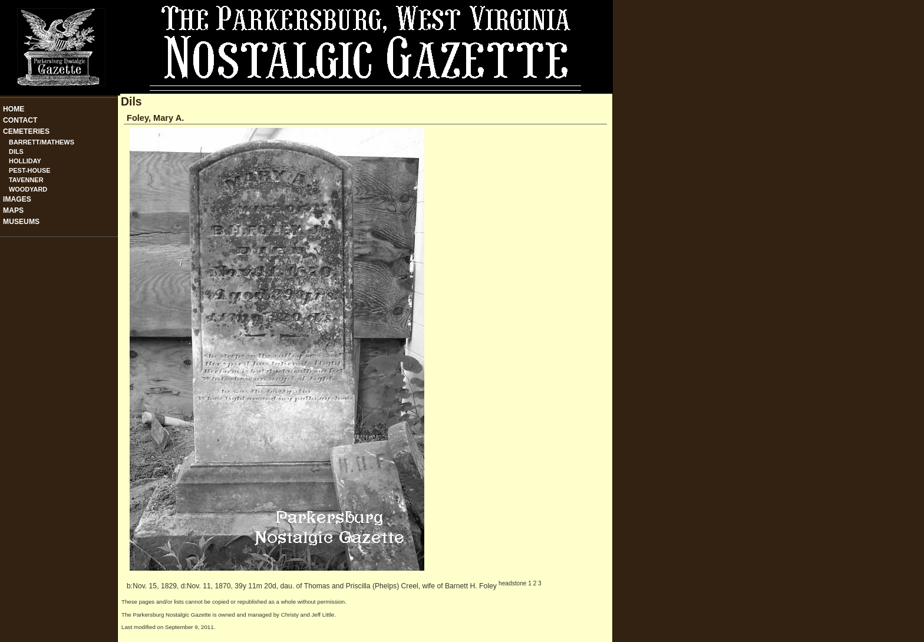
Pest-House (30, 170)
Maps (13, 210)
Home (13, 109)
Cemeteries (26, 131)
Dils (16, 151)
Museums (21, 222)
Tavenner (26, 179)
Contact (20, 120)
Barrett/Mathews (41, 142)
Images (17, 199)
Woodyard (28, 189)
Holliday (25, 160)
